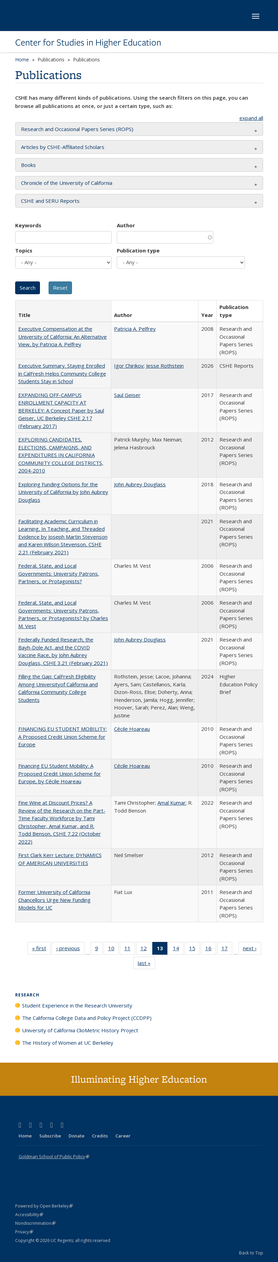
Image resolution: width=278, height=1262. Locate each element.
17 (227, 949)
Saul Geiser (127, 394)
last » (146, 964)
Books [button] (28, 164)
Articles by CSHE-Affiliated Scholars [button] (62, 146)
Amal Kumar (171, 802)
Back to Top (251, 1253)
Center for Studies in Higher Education (88, 42)
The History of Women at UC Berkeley (67, 1042)
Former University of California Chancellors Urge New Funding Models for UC (54, 899)
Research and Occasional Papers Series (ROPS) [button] (77, 129)
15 (194, 949)
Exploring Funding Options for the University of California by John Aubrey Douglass (63, 492)
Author (126, 225)
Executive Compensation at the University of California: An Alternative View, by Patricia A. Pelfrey (62, 336)
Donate (76, 1136)
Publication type (138, 250)
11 (129, 949)
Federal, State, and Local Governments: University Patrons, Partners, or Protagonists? (58, 573)
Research (27, 995)
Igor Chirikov (129, 365)
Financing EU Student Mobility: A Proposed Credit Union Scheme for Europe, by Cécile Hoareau (59, 773)
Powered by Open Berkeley (44, 1206)
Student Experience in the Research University (77, 1005)
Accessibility (29, 1215)
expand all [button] (251, 118)
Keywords (28, 225)
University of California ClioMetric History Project (80, 1030)
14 (178, 949)
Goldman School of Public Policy (54, 1156)
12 (146, 949)
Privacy (24, 1232)
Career (123, 1136)
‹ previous (70, 949)
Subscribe (50, 1136)
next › (252, 949)
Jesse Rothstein (165, 365)
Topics (23, 250)
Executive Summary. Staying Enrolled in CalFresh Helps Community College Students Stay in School (62, 373)
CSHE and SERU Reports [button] (50, 200)
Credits (100, 1136)
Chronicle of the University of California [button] (66, 182)
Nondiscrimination (35, 1223)
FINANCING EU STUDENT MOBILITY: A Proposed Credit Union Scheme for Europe (62, 736)
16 (210, 949)
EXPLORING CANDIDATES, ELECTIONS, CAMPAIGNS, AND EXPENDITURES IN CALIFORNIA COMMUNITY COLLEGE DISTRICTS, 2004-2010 (60, 455)
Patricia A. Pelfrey (135, 328)
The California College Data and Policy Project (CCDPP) (87, 1017)
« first (41, 949)
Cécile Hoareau (132, 728)
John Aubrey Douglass (140, 484)
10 (113, 949)
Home (22, 59)
